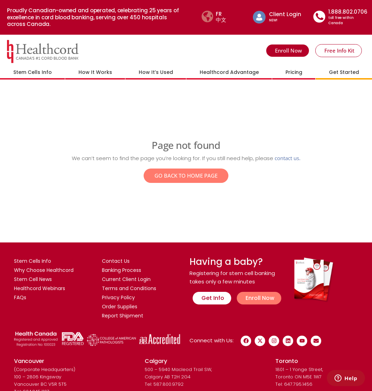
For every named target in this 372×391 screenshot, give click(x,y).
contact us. (288, 158)
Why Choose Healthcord (44, 270)
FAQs (20, 297)
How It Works (95, 72)
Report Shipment (122, 315)
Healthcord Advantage (229, 72)
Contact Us (116, 261)
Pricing (293, 72)
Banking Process (121, 270)
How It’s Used (156, 72)
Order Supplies (119, 306)
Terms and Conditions (129, 288)
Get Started (344, 72)
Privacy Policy (118, 297)
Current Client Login (126, 279)
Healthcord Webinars (39, 288)
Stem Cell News (33, 279)
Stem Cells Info (32, 72)
